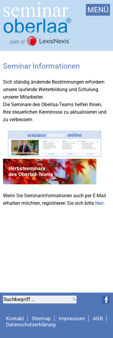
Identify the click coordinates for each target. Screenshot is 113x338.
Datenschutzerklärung (31, 324)
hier (99, 203)
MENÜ (97, 9)
